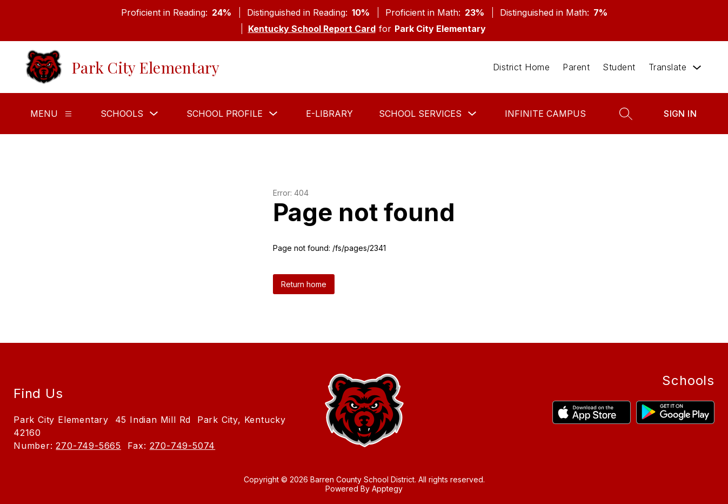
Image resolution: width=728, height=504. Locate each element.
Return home (303, 284)
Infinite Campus (545, 113)
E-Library (329, 113)
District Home (521, 67)
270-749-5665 (88, 445)
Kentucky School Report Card (312, 28)
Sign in (680, 113)
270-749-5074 (183, 445)
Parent (576, 67)
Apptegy (387, 488)
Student (619, 67)
